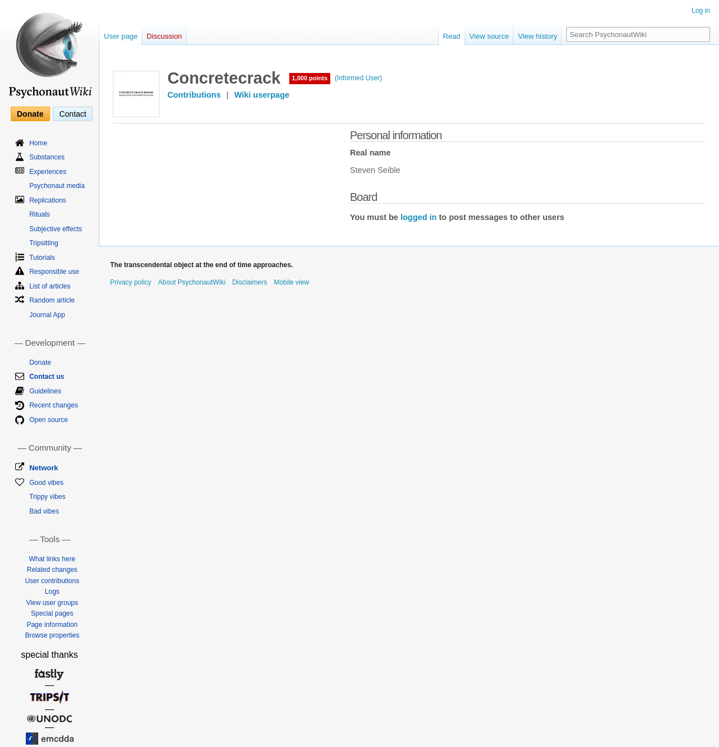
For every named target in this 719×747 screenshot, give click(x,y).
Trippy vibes (47, 497)
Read (452, 36)
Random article (52, 300)
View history (537, 36)
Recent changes (53, 405)
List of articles (49, 286)
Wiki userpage (261, 94)
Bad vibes (44, 511)
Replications (47, 200)
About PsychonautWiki (191, 282)
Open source (48, 420)
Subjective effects (55, 229)
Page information (52, 625)
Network (43, 468)
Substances (47, 157)
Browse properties (52, 635)
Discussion (164, 36)
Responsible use (54, 272)
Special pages (52, 613)
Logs (52, 591)
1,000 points (310, 78)
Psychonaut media (57, 186)
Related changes (52, 570)
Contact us (46, 377)
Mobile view (291, 282)
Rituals (39, 214)
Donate (30, 113)
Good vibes (46, 483)
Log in (700, 11)
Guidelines (45, 391)
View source (489, 36)
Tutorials (42, 258)
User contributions (52, 581)
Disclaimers (249, 282)
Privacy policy (130, 282)
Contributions (194, 94)
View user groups (52, 603)
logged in (418, 217)
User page (121, 36)
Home (38, 143)
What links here (52, 559)
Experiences (47, 172)
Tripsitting (43, 243)
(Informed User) (358, 78)
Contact (72, 113)
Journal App (47, 315)
